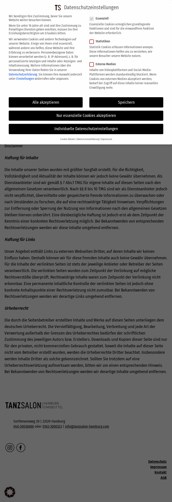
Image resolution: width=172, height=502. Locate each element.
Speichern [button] (126, 98)
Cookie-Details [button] (67, 135)
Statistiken (101, 37)
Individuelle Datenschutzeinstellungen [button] (86, 124)
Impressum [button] (106, 135)
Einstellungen (25, 75)
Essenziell (100, 14)
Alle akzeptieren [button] (45, 98)
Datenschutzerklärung (23, 70)
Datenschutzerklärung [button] (88, 135)
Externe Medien (104, 60)
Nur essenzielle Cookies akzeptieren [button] (86, 111)
